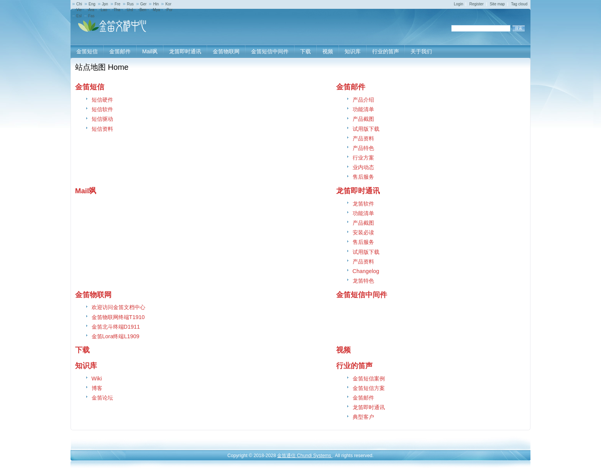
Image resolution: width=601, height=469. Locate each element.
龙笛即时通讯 (358, 191)
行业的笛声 (354, 366)
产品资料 (363, 138)
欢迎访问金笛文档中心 (118, 307)
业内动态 (363, 167)
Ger (143, 4)
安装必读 (363, 232)
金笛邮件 (350, 87)
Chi (79, 4)
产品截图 (363, 119)
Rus (130, 4)
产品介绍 (363, 100)
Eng (92, 4)
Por (170, 10)
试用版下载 (366, 129)
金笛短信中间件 (361, 295)
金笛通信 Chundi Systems (304, 455)
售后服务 (363, 177)
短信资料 (102, 129)
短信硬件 (102, 100)
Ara (91, 10)
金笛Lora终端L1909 (116, 336)
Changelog (366, 271)
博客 (97, 388)
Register (476, 4)
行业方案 (363, 158)
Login (458, 4)
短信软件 (102, 109)
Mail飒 (85, 191)
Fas (91, 16)
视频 (343, 350)
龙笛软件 (363, 204)
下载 (82, 350)
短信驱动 (102, 119)
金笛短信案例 (369, 378)
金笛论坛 (102, 398)
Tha (117, 10)
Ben (143, 10)
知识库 (86, 366)
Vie (79, 10)
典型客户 (363, 417)
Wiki (97, 378)
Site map (497, 4)
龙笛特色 (363, 281)
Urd (130, 10)
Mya (156, 10)
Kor (168, 4)
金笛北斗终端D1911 (116, 327)
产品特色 (363, 148)
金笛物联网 (93, 295)
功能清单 (363, 109)
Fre (117, 4)
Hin (156, 4)
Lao (104, 10)
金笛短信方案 (369, 388)
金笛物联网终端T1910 (118, 317)
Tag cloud (519, 4)
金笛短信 (89, 87)
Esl (79, 16)
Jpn (105, 4)
